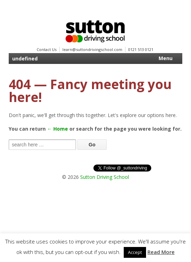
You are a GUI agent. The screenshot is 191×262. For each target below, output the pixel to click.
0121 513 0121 (140, 49)
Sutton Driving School (104, 177)
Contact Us (46, 49)
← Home (57, 128)
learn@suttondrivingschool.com (92, 49)
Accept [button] (135, 252)
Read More (161, 251)
